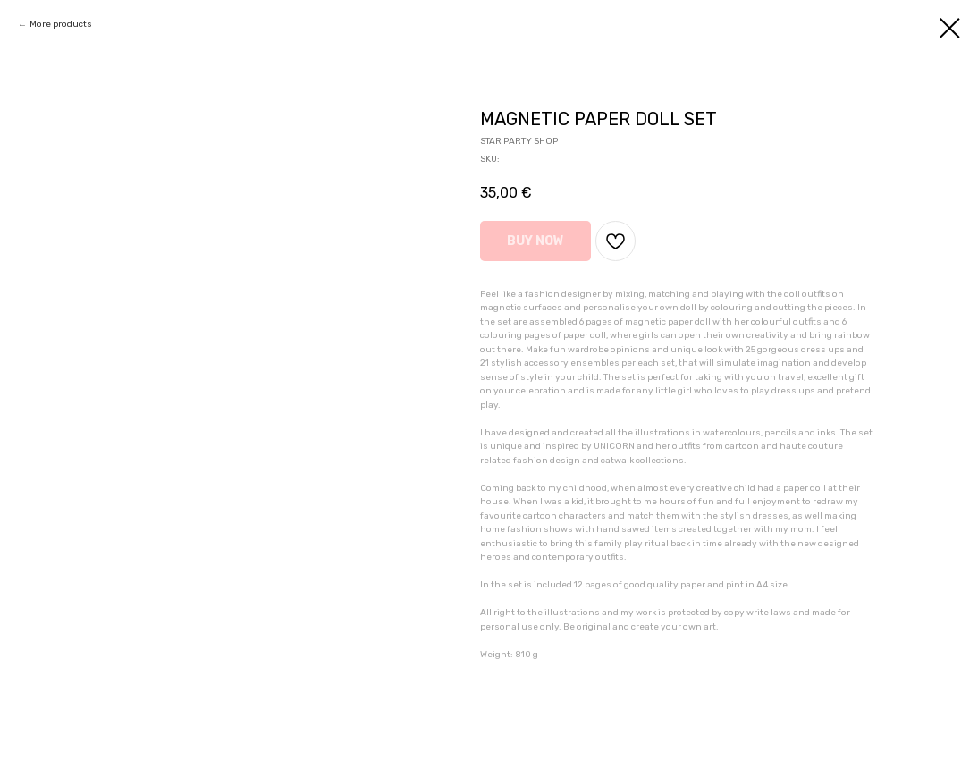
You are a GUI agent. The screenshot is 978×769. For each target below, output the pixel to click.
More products (61, 24)
